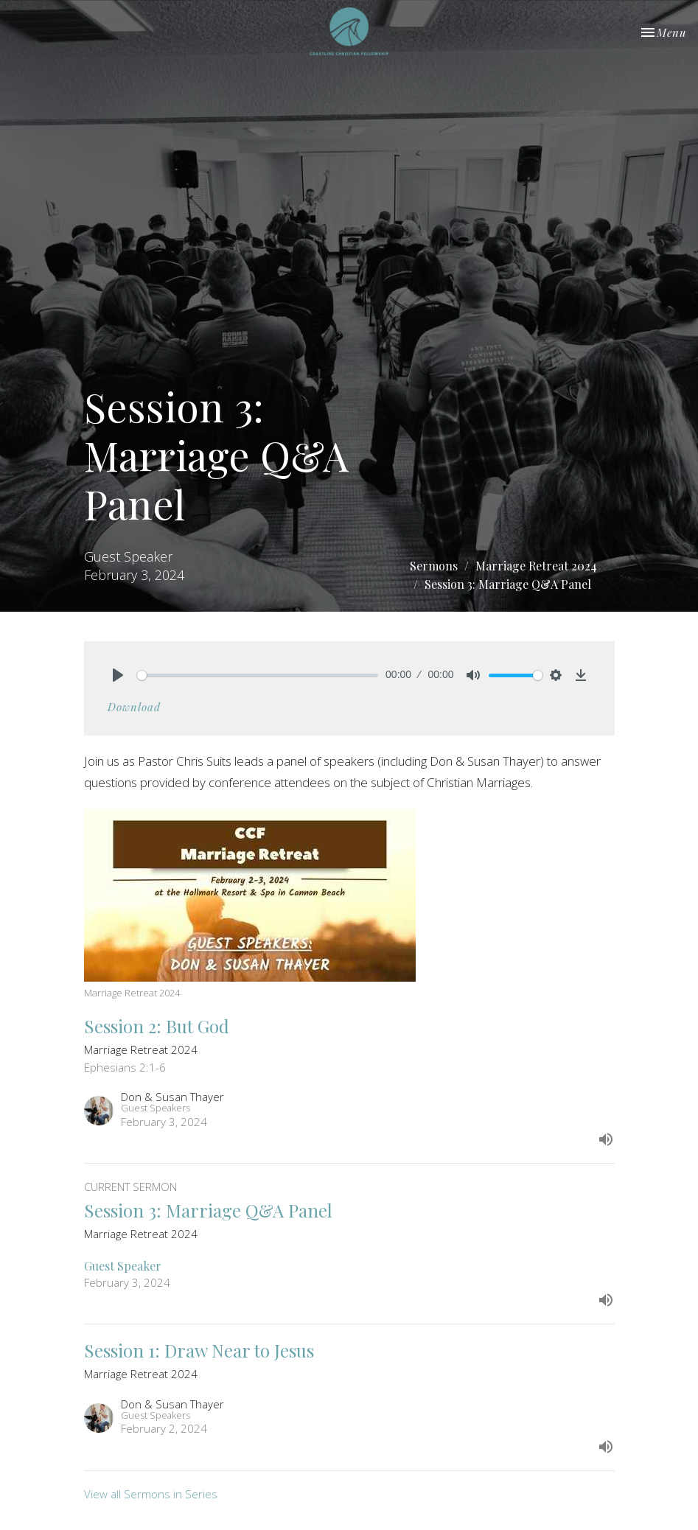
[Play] (118, 675)
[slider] (258, 675)
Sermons (434, 565)
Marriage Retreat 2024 (536, 565)
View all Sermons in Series (150, 1494)
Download (134, 706)
